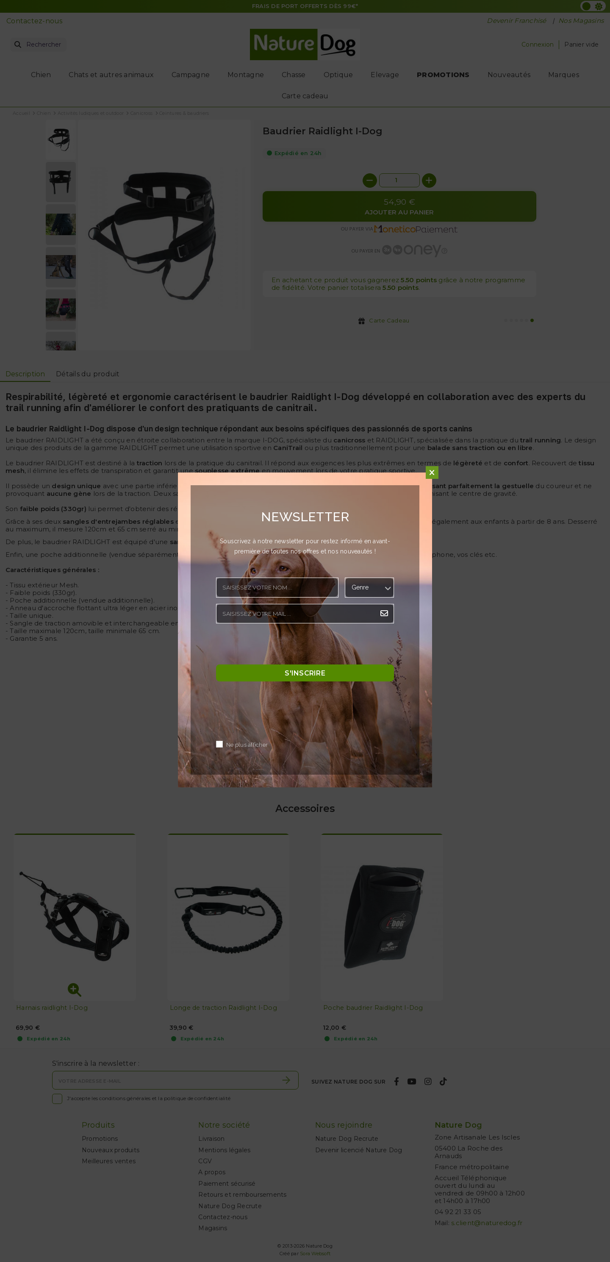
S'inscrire (305, 673)
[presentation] (280, 646)
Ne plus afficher (247, 745)
